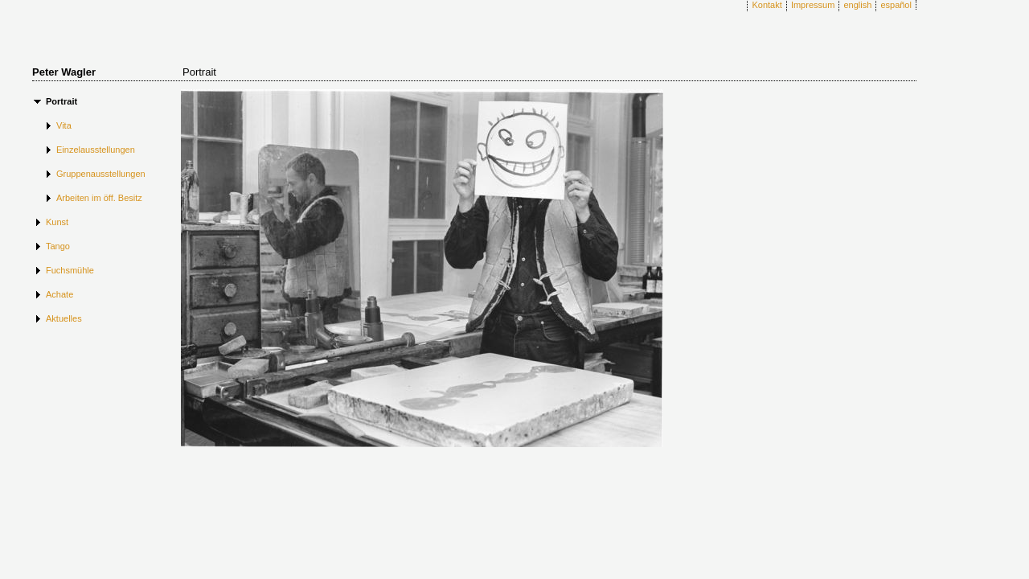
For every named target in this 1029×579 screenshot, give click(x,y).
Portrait (61, 101)
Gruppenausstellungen (101, 174)
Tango (58, 246)
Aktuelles (64, 318)
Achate (59, 294)
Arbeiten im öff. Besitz (99, 198)
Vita (64, 125)
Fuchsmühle (70, 270)
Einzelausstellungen (95, 149)
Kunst (57, 222)
